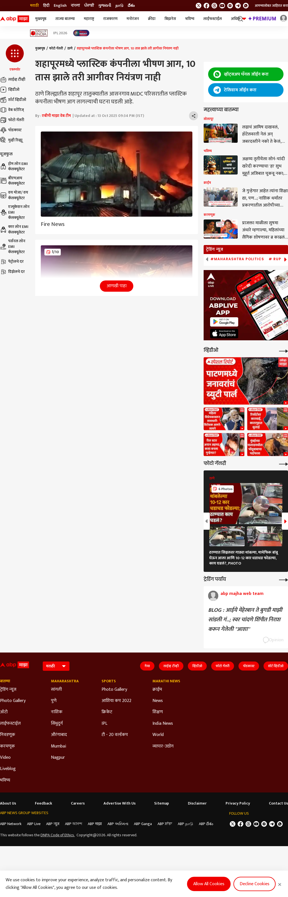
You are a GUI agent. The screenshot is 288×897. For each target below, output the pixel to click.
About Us (8, 803)
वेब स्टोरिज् (12, 110)
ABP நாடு (185, 824)
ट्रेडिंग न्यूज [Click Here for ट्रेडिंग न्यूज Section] (8, 690)
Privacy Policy (238, 803)
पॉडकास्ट (11, 130)
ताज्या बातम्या (65, 19)
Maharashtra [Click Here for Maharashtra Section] (65, 681)
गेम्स (147, 666)
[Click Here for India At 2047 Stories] (81, 33)
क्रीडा (152, 19)
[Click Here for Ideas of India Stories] (39, 33)
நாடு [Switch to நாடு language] (119, 5)
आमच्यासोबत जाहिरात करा (271, 5)
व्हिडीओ (9, 89)
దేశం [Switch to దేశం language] (131, 5)
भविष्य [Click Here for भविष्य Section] (5, 780)
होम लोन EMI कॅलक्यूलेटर (14, 166)
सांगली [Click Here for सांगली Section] (56, 690)
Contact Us (278, 803)
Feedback (43, 803)
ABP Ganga (143, 824)
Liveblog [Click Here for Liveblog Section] (8, 769)
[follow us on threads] (214, 5)
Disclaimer (197, 803)
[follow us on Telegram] (238, 5)
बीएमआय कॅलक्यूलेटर (12, 180)
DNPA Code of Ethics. (57, 835)
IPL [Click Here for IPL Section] (104, 724)
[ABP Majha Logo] (14, 18)
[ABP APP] (224, 322)
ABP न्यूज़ (52, 824)
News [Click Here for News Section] (157, 701)
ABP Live (33, 824)
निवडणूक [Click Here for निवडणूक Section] (7, 735)
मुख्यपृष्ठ (40, 19)
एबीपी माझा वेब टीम (56, 115)
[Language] (56, 666)
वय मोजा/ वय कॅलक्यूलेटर (14, 195)
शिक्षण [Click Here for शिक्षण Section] (157, 712)
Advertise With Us (120, 803)
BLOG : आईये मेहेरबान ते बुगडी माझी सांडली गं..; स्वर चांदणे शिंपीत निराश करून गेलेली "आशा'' (245, 619)
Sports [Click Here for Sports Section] (109, 681)
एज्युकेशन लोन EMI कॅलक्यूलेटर (15, 212)
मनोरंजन (133, 19)
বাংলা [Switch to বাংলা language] (75, 5)
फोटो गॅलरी (12, 120)
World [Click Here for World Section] (158, 735)
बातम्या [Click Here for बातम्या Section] (5, 681)
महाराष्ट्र (89, 19)
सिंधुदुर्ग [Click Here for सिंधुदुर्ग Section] (57, 724)
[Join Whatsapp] (245, 5)
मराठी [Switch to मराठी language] (34, 5)
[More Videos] (283, 350)
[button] (14, 58)
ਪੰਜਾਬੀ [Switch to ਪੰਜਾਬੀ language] (89, 5)
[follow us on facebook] (206, 5)
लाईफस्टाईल (212, 19)
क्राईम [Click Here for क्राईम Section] (157, 690)
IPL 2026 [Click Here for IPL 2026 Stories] (60, 33)
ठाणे (70, 48)
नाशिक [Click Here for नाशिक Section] (56, 712)
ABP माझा (95, 824)
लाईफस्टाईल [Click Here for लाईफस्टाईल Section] (10, 724)
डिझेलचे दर (12, 271)
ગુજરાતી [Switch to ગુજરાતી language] (104, 5)
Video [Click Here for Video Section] (5, 758)
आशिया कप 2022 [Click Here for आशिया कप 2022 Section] (116, 701)
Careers (78, 803)
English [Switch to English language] (60, 5)
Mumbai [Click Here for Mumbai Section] (58, 746)
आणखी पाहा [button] (117, 286)
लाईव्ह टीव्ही (12, 79)
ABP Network (10, 824)
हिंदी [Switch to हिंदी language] (46, 5)
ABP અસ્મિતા (117, 824)
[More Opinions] (283, 579)
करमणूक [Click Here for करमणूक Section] (7, 746)
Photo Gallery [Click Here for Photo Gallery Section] (13, 701)
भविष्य (189, 19)
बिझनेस (170, 19)
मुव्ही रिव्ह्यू (11, 140)
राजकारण (110, 19)
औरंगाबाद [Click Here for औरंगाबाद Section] (59, 735)
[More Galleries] (283, 463)
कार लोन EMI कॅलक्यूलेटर (14, 229)
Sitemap (161, 803)
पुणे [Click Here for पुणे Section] (54, 701)
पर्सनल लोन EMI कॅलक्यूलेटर (12, 246)
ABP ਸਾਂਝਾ (165, 824)
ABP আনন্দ (73, 824)
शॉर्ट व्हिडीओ (13, 99)
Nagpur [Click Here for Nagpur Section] (58, 758)
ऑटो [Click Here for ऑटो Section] (4, 712)
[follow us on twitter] (198, 5)
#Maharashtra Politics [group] (237, 259)
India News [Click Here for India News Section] (162, 724)
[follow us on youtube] (222, 5)
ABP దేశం (206, 824)
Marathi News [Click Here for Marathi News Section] (166, 681)
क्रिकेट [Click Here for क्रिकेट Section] (107, 712)
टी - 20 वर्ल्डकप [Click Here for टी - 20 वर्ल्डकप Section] (115, 735)
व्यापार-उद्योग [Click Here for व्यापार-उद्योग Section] (163, 746)
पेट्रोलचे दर (12, 261)
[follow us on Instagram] (230, 5)
